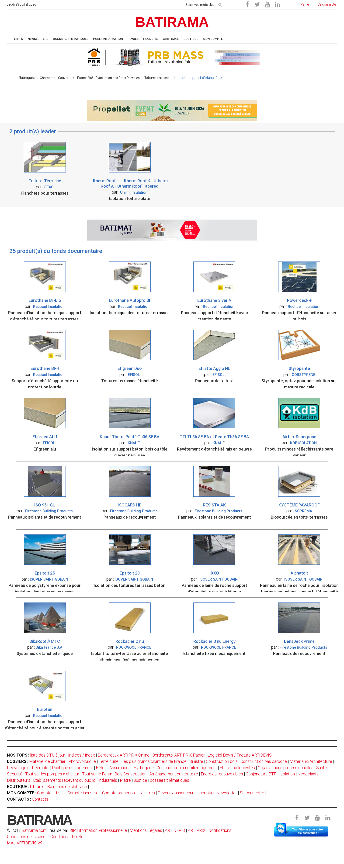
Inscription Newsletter (216, 792)
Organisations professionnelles (285, 767)
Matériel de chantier (47, 761)
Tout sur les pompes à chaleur (52, 773)
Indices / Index (81, 755)
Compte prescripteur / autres (128, 792)
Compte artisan (51, 792)
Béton (101, 767)
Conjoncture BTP (261, 773)
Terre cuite (108, 761)
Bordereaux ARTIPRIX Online (123, 755)
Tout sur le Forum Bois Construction (114, 773)
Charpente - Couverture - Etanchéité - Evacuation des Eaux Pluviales (90, 78)
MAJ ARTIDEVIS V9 (24, 842)
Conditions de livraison (27, 836)
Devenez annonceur (176, 792)
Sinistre (196, 761)
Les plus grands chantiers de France (154, 761)
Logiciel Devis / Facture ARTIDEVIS (240, 755)
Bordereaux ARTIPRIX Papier (178, 755)
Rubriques (27, 78)
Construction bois (222, 761)
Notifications (220, 830)
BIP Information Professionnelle (98, 830)
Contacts (40, 799)
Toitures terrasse (157, 78)
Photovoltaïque (82, 761)
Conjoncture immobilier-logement (186, 767)
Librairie (37, 786)
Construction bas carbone (263, 761)
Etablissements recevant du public (64, 780)
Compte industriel (83, 792)
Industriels (107, 780)
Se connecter (252, 792)
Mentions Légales (146, 830)
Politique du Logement (72, 767)
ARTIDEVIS (175, 830)
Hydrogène (143, 767)
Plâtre (125, 780)
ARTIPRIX (196, 830)
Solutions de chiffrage (67, 786)
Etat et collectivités (237, 767)
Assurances (120, 767)
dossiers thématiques (169, 780)
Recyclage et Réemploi (28, 767)
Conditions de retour (68, 836)
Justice (140, 780)
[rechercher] (220, 3)
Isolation (287, 773)
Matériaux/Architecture (311, 761)
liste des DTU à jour (47, 755)
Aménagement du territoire (173, 773)
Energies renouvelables (222, 773)
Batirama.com (34, 830)
